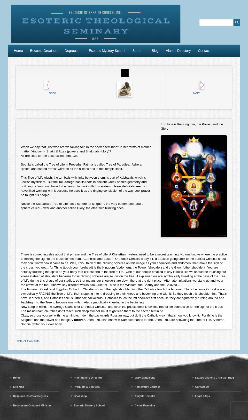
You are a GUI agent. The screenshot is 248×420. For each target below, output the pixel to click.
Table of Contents (27, 341)
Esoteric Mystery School (107, 51)
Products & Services (87, 386)
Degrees (71, 51)
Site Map (18, 386)
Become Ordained (43, 51)
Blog (155, 51)
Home (18, 51)
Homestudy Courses (147, 386)
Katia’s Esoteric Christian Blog (214, 377)
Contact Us (202, 386)
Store (136, 51)
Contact (204, 51)
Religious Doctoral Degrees (30, 396)
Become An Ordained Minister (32, 405)
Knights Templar (144, 396)
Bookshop (80, 396)
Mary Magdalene (144, 377)
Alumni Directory (178, 51)
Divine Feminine (144, 405)
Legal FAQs (202, 396)
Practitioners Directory (88, 377)
